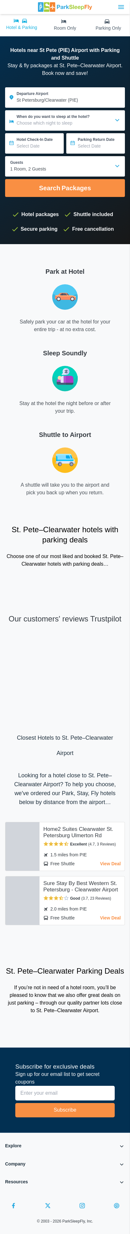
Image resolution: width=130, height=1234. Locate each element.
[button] (65, 1147)
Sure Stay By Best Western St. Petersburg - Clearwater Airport (80, 886)
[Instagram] (82, 1206)
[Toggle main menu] (121, 7)
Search (65, 188)
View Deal (110, 863)
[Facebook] (13, 1206)
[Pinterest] (116, 1206)
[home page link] (65, 7)
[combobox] (65, 166)
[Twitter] (48, 1206)
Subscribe (65, 1110)
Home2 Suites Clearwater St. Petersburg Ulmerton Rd (78, 832)
